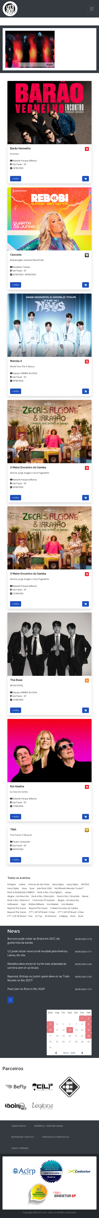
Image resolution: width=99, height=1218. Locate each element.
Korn (50, 64)
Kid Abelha (17, 786)
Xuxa (24, 888)
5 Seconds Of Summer (44, 900)
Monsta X (16, 361)
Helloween (12, 904)
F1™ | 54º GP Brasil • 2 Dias (71, 912)
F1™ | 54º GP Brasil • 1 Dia (19, 916)
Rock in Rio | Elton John (43, 896)
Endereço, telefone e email (48, 1125)
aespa (68, 892)
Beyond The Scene (16, 908)
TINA (13, 829)
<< (56, 1052)
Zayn (23, 904)
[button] (10, 49)
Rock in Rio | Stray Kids (68, 896)
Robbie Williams (36, 904)
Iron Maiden (53, 904)
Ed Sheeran (50, 916)
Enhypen (11, 884)
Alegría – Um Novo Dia (18, 896)
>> (81, 1052)
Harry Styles (58, 884)
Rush (72, 916)
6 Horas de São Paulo (39, 884)
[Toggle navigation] (91, 8)
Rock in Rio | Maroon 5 (18, 900)
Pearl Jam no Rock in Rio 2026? (26, 989)
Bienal (85, 896)
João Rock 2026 (44, 888)
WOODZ (85, 884)
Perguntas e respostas (55, 1137)
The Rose (16, 680)
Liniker (22, 884)
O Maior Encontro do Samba (28, 467)
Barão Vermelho (20, 148)
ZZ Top (38, 916)
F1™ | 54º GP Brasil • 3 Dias (42, 912)
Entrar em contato (22, 1137)
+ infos (15, 178)
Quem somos (18, 1125)
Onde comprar (19, 1148)
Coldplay (63, 916)
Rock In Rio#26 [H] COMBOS (21, 892)
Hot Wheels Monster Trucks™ (69, 888)
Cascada (15, 254)
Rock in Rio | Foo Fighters (49, 892)
